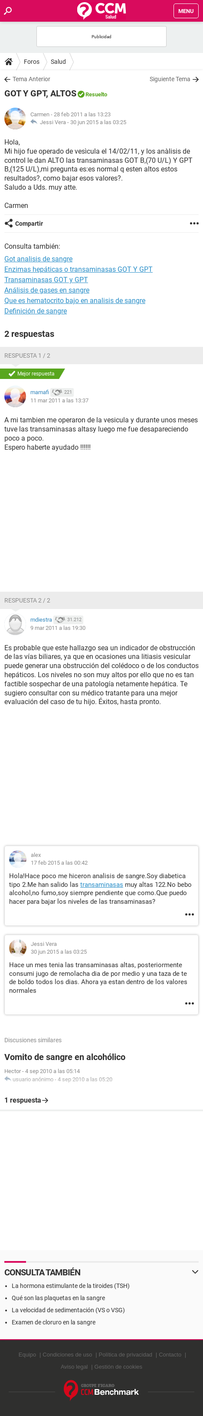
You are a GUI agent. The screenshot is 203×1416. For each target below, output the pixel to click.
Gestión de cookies (119, 1366)
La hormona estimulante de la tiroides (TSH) (71, 1285)
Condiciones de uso (67, 1354)
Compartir (29, 223)
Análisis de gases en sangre (46, 290)
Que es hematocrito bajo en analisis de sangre (74, 300)
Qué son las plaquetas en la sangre (58, 1297)
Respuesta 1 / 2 (27, 355)
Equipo (27, 1354)
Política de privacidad (126, 1354)
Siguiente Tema (170, 79)
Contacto (170, 1354)
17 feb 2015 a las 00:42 (59, 862)
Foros (31, 61)
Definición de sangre (35, 311)
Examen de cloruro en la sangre (53, 1322)
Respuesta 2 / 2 (27, 600)
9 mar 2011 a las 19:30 (57, 628)
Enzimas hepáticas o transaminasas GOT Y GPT (78, 269)
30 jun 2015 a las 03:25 (98, 122)
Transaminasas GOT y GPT (46, 280)
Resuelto (96, 94)
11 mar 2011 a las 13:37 (59, 400)
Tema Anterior (31, 79)
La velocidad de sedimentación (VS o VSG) (68, 1310)
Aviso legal (74, 1366)
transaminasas (101, 885)
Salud (58, 61)
